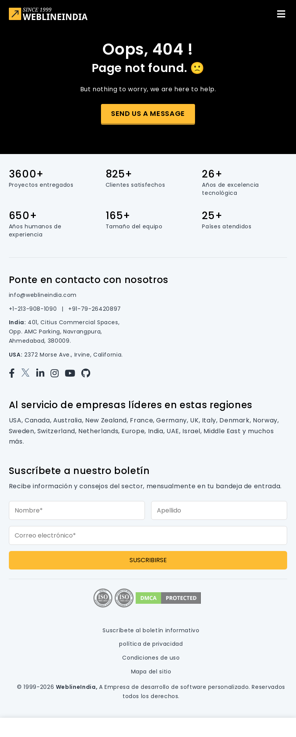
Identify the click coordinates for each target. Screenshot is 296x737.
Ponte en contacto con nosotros (88, 279)
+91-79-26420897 (94, 309)
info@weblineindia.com (43, 295)
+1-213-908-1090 (34, 309)
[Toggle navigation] (281, 14)
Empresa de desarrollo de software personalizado (176, 687)
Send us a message (148, 113)
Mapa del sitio (151, 671)
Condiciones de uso (151, 658)
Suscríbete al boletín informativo (151, 630)
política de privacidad (151, 644)
